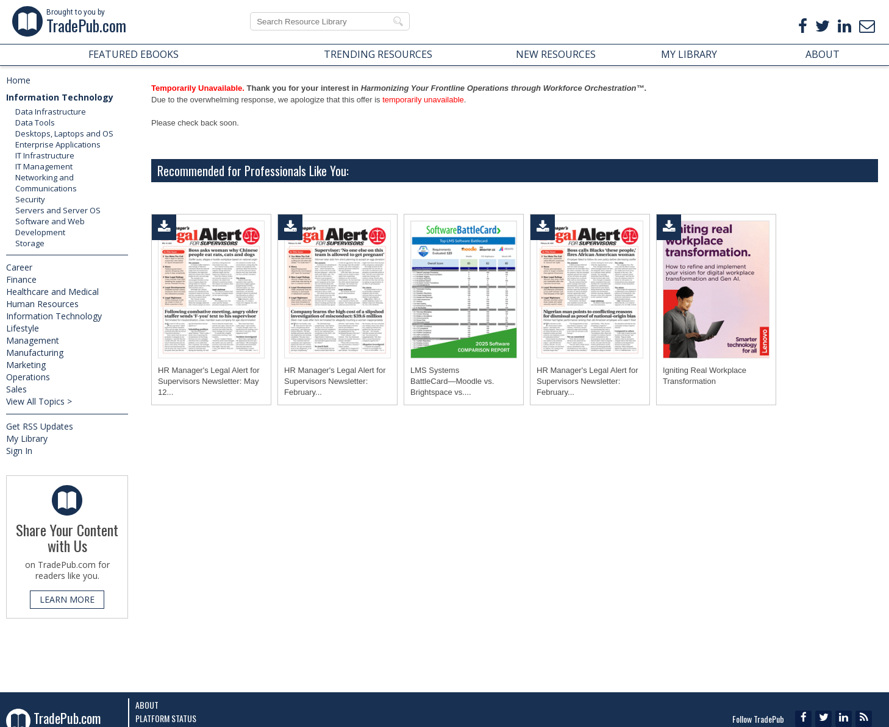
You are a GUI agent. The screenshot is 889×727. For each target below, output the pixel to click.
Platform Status (165, 718)
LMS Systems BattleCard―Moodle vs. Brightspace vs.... (452, 381)
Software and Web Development (50, 227)
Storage (30, 243)
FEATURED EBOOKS (133, 54)
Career (19, 267)
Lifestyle (22, 328)
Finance (21, 279)
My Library (27, 438)
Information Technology (59, 97)
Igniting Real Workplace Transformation (704, 376)
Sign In (19, 450)
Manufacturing (34, 352)
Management (32, 340)
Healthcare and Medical (52, 291)
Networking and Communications (46, 183)
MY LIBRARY (689, 54)
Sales (16, 389)
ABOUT (822, 54)
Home (18, 80)
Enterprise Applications (58, 144)
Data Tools (35, 122)
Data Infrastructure (50, 111)
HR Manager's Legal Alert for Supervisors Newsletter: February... (335, 381)
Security (30, 199)
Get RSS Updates (39, 426)
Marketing (26, 365)
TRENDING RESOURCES (378, 54)
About (147, 704)
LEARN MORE (67, 599)
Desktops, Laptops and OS (64, 133)
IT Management (44, 166)
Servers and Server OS (58, 210)
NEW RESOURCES (556, 54)
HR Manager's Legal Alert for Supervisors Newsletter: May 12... (209, 381)
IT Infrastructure (44, 155)
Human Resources (42, 304)
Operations (28, 377)
